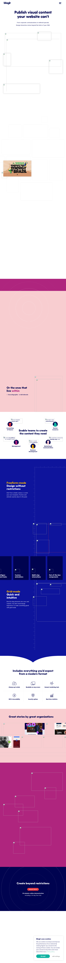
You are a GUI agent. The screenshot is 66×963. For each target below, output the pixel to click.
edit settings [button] (56, 956)
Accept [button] (43, 956)
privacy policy (50, 951)
